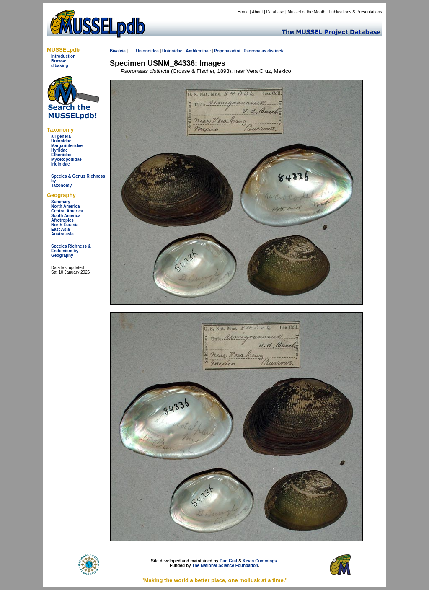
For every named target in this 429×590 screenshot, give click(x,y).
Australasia (62, 234)
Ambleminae (198, 51)
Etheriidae (61, 155)
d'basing (59, 65)
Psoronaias (255, 51)
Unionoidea (147, 51)
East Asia (60, 229)
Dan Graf (228, 561)
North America (65, 206)
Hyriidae (59, 150)
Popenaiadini (227, 51)
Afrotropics (62, 220)
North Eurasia (65, 225)
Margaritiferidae (67, 145)
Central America (67, 211)
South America (65, 215)
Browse (58, 61)
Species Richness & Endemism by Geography (71, 251)
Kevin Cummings (260, 561)
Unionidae (61, 141)
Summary (60, 201)
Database (275, 12)
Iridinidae (60, 164)
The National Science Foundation (225, 565)
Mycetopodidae (66, 159)
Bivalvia (118, 51)
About (257, 12)
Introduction (63, 56)
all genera (61, 136)
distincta (275, 51)
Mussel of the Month (307, 12)
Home (243, 12)
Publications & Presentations (355, 12)
